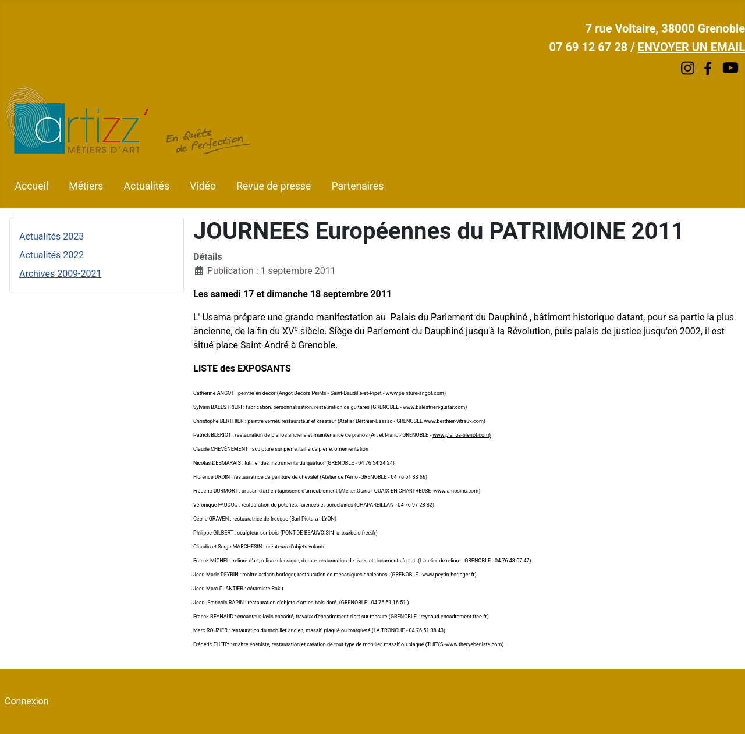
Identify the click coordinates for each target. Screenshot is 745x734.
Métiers (86, 186)
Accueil (31, 186)
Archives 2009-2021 (60, 273)
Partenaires (357, 186)
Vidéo (203, 186)
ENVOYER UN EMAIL (691, 47)
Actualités (146, 186)
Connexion (26, 701)
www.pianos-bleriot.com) (461, 435)
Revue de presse (273, 186)
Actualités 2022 (51, 255)
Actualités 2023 (51, 236)
